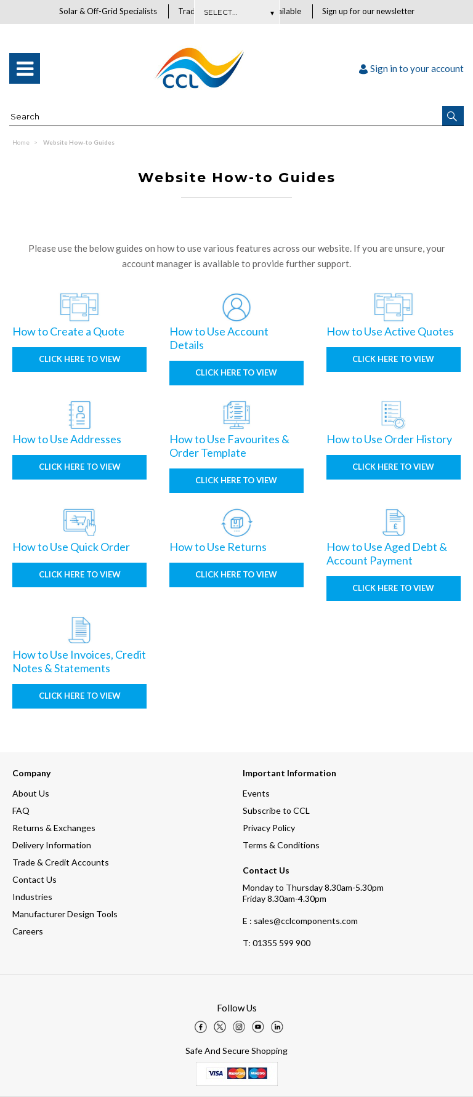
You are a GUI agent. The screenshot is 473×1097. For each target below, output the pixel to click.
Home (21, 143)
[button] (453, 116)
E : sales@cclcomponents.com (300, 920)
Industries (32, 896)
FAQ (21, 810)
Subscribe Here (236, 12)
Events (256, 793)
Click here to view (80, 359)
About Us (30, 793)
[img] (201, 1027)
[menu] (24, 69)
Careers (27, 931)
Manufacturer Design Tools (65, 914)
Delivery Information (51, 845)
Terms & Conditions (281, 845)
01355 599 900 (276, 943)
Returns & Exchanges (53, 827)
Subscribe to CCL (276, 810)
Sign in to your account (411, 69)
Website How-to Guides (79, 143)
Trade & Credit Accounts (60, 862)
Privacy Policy (269, 827)
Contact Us (34, 879)
